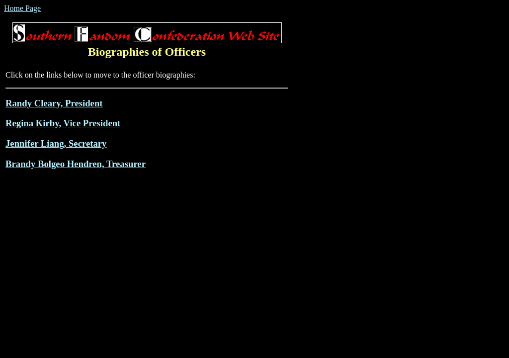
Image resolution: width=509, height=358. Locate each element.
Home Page (22, 8)
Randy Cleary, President (54, 103)
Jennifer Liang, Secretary (55, 143)
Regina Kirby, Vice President (62, 123)
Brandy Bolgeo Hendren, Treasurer (75, 164)
